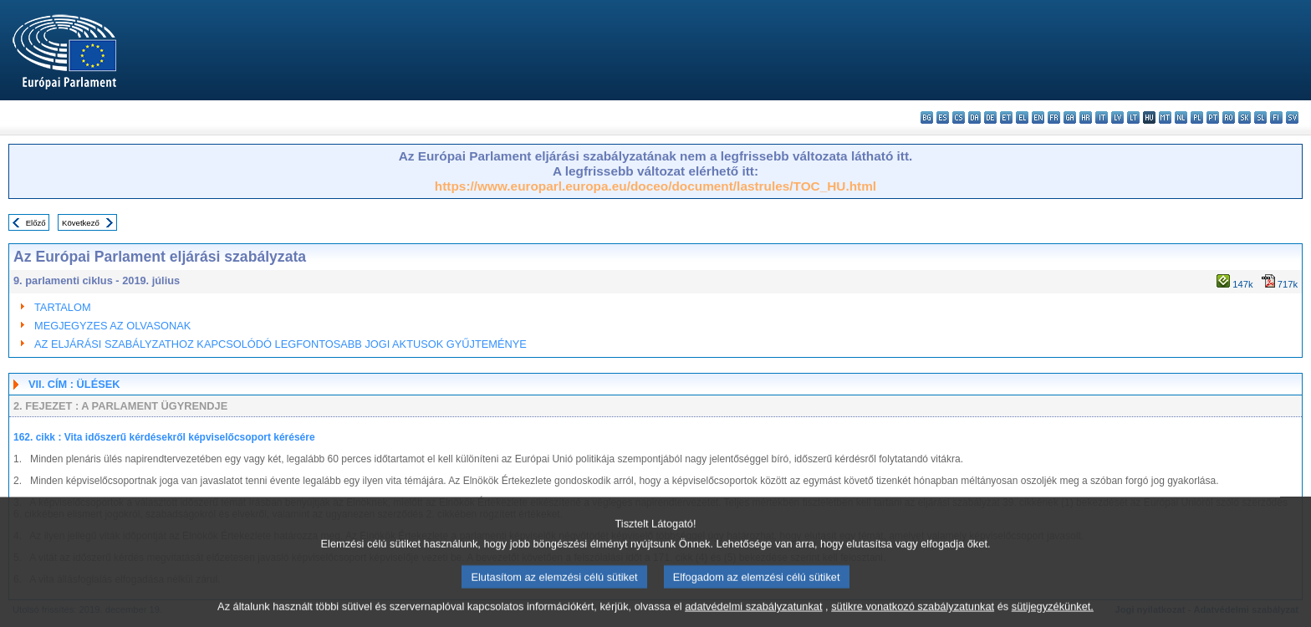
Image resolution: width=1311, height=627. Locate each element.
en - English (1038, 117)
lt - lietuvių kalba (1133, 117)
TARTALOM (62, 307)
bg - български (927, 117)
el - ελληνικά (1022, 117)
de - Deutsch (990, 117)
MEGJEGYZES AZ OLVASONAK (112, 325)
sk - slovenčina (1244, 117)
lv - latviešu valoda (1117, 117)
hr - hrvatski (1085, 117)
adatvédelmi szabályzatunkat (753, 615)
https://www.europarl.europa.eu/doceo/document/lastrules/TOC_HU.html (655, 186)
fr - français (1054, 117)
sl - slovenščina (1260, 117)
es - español (942, 117)
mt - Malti (1165, 117)
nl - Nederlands (1181, 117)
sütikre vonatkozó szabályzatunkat (912, 615)
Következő (80, 222)
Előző (36, 222)
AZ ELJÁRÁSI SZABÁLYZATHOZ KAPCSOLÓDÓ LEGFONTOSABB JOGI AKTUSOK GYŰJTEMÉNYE (280, 344)
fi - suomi (1276, 117)
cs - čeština (958, 117)
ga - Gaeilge (1070, 117)
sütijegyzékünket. (1053, 615)
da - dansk (974, 117)
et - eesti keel (1006, 117)
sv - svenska (1292, 117)
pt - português (1212, 117)
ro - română (1228, 117)
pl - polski (1197, 117)
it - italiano (1101, 117)
